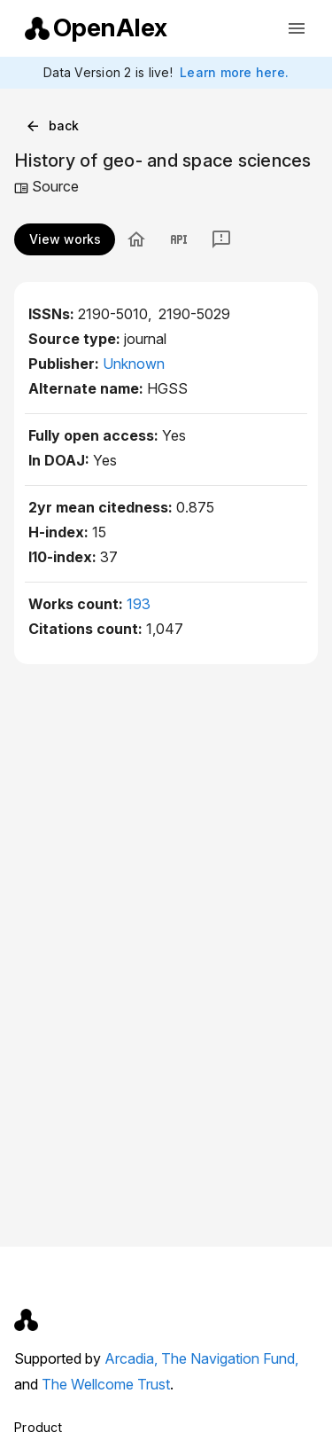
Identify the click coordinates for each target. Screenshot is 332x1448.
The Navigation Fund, (229, 1358)
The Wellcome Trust (106, 1384)
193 (139, 604)
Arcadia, (132, 1358)
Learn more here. (234, 72)
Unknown (134, 363)
